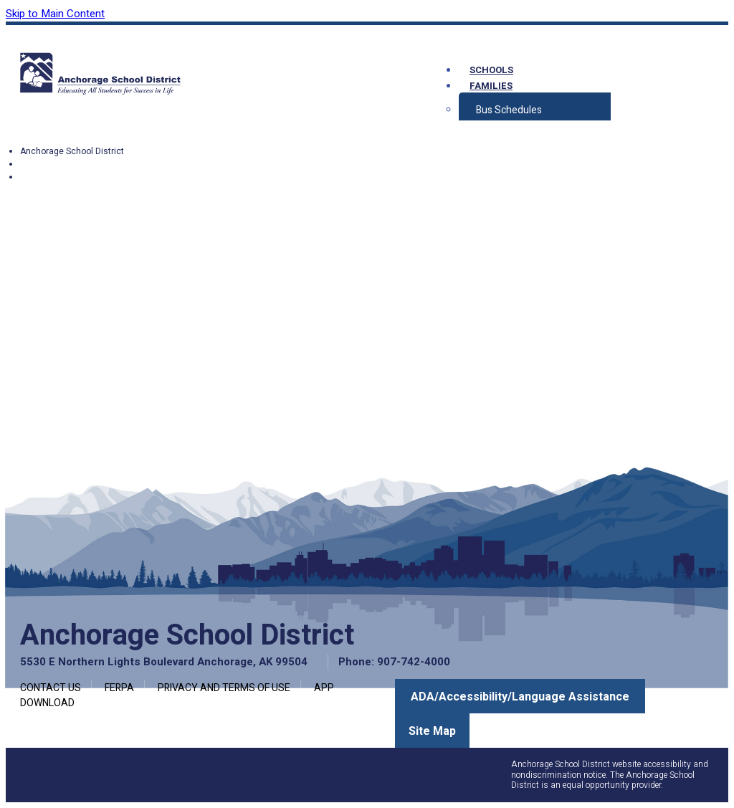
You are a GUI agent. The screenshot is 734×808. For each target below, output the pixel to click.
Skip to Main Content (55, 14)
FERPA (119, 687)
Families (491, 85)
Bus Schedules (509, 110)
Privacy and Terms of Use (224, 687)
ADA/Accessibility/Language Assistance (520, 696)
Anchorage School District (72, 151)
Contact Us (50, 687)
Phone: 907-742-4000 (394, 662)
